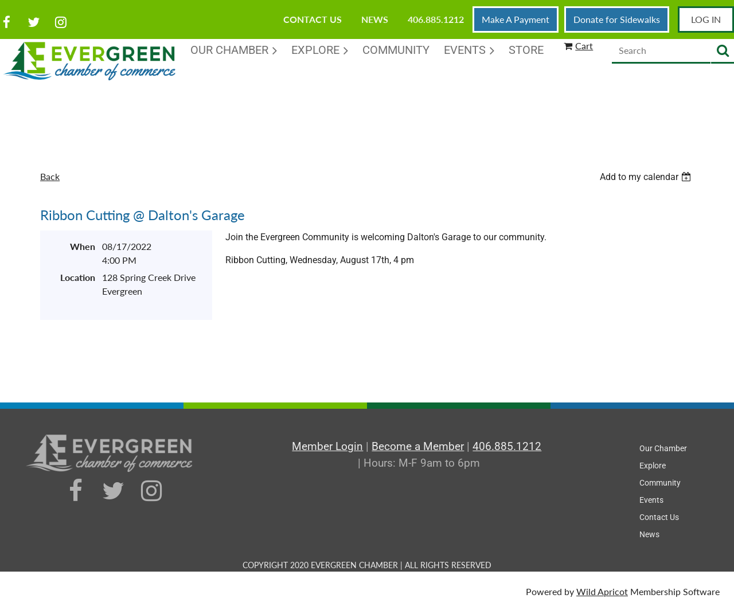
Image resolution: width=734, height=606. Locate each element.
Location (77, 277)
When (82, 246)
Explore (652, 465)
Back (50, 176)
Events (651, 500)
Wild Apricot (602, 591)
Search (722, 51)
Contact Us (312, 19)
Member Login (327, 446)
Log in (706, 19)
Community (660, 482)
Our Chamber (663, 448)
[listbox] (647, 177)
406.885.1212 (436, 19)
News (374, 19)
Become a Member (418, 446)
